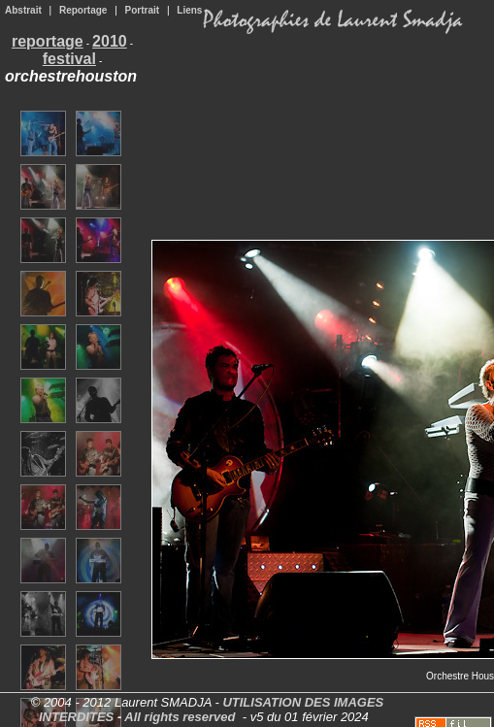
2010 (109, 41)
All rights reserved (179, 717)
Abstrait (23, 10)
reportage (47, 41)
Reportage (83, 10)
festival (69, 58)
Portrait (142, 10)
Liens (189, 10)
